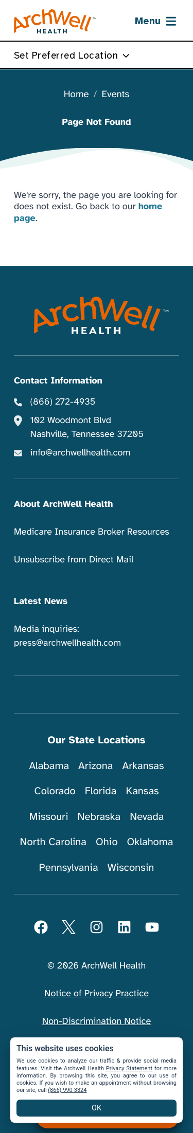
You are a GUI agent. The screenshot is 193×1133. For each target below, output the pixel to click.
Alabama (49, 765)
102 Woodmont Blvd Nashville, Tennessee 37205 (87, 427)
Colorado (54, 790)
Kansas (142, 790)
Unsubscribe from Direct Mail (73, 559)
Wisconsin (131, 867)
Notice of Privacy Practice (96, 993)
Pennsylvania (68, 867)
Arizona (95, 765)
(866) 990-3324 (67, 1090)
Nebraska (99, 816)
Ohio (107, 841)
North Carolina (53, 841)
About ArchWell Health (63, 504)
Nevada (147, 816)
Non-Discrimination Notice (96, 1021)
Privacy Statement (129, 1068)
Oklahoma (150, 841)
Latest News (40, 601)
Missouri (48, 816)
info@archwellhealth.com (80, 453)
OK (96, 1108)
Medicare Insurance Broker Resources (91, 532)
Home (76, 95)
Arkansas (143, 765)
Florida (101, 790)
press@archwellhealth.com (67, 643)
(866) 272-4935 (63, 402)
